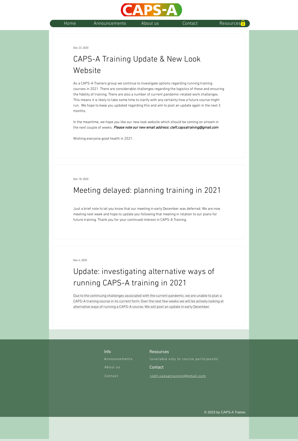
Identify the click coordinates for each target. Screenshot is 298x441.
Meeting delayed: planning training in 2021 (147, 191)
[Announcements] (118, 359)
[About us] (112, 367)
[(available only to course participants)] (184, 359)
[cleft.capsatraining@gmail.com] (178, 376)
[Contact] (111, 376)
